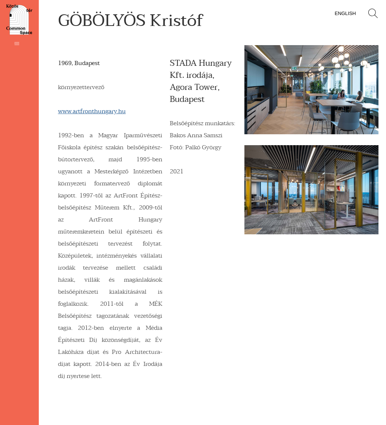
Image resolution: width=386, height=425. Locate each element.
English (345, 13)
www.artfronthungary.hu (92, 111)
